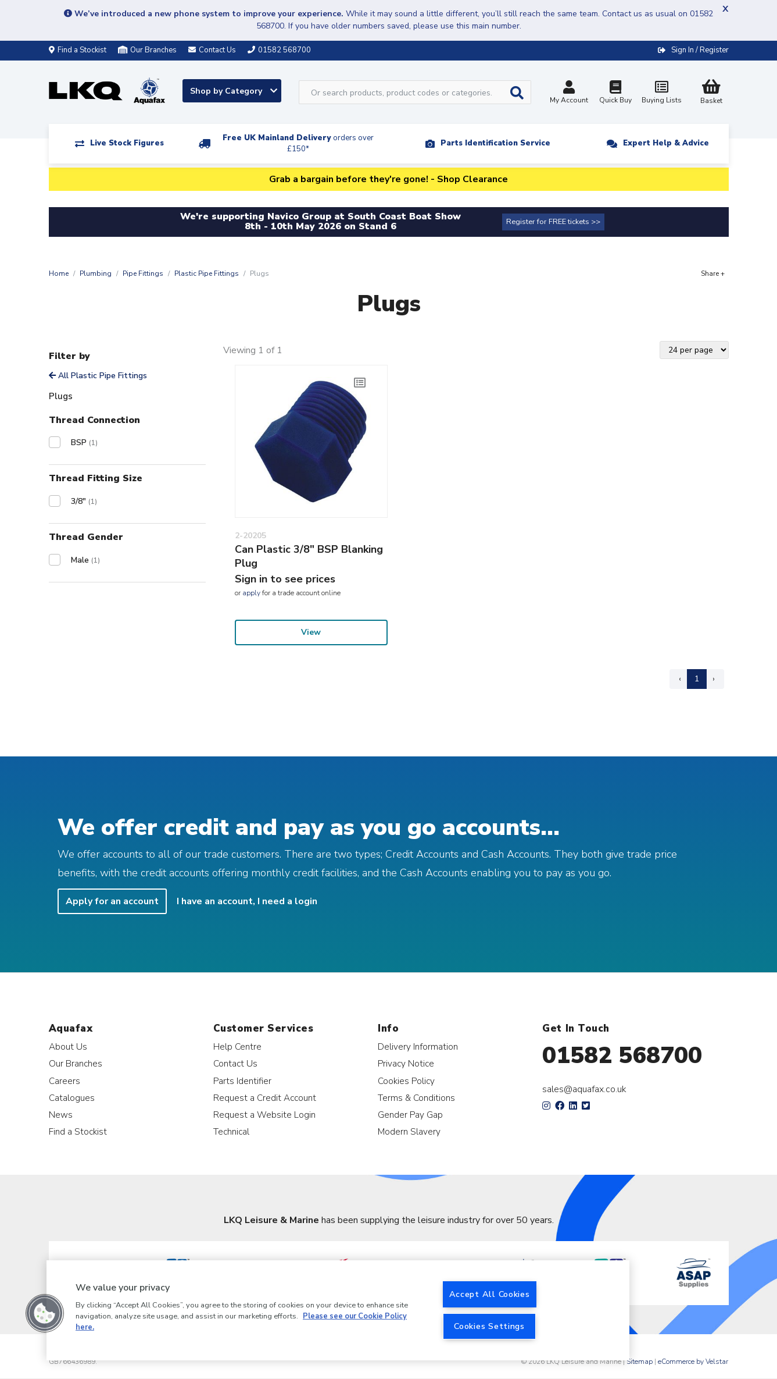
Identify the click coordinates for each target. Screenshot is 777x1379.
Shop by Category (233, 91)
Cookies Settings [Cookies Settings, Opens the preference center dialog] (489, 1326)
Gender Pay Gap (410, 1114)
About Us (68, 1046)
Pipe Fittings (143, 273)
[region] (337, 1310)
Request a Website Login (264, 1114)
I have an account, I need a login (247, 901)
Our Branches (147, 50)
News (61, 1114)
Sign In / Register (700, 50)
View (311, 632)
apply (251, 593)
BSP (84, 442)
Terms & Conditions (416, 1098)
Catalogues (72, 1098)
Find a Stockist (77, 50)
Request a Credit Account (264, 1098)
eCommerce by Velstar (693, 1361)
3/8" (84, 501)
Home (59, 273)
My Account (569, 93)
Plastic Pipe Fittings (206, 273)
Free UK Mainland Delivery (298, 143)
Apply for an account (112, 901)
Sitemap (639, 1361)
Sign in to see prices (285, 579)
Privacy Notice (406, 1063)
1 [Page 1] (696, 678)
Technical (231, 1131)
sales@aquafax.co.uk (584, 1089)
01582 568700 (622, 1055)
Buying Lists (662, 93)
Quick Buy (615, 93)
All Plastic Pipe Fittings (98, 375)
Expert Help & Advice (666, 143)
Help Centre (237, 1046)
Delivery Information (418, 1046)
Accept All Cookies (489, 1294)
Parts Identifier (242, 1081)
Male (85, 560)
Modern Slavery (409, 1131)
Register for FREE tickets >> (553, 221)
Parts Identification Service (495, 143)
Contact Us (235, 1063)
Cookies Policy (406, 1081)
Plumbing (96, 273)
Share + (713, 273)
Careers (64, 1081)
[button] (44, 1313)
